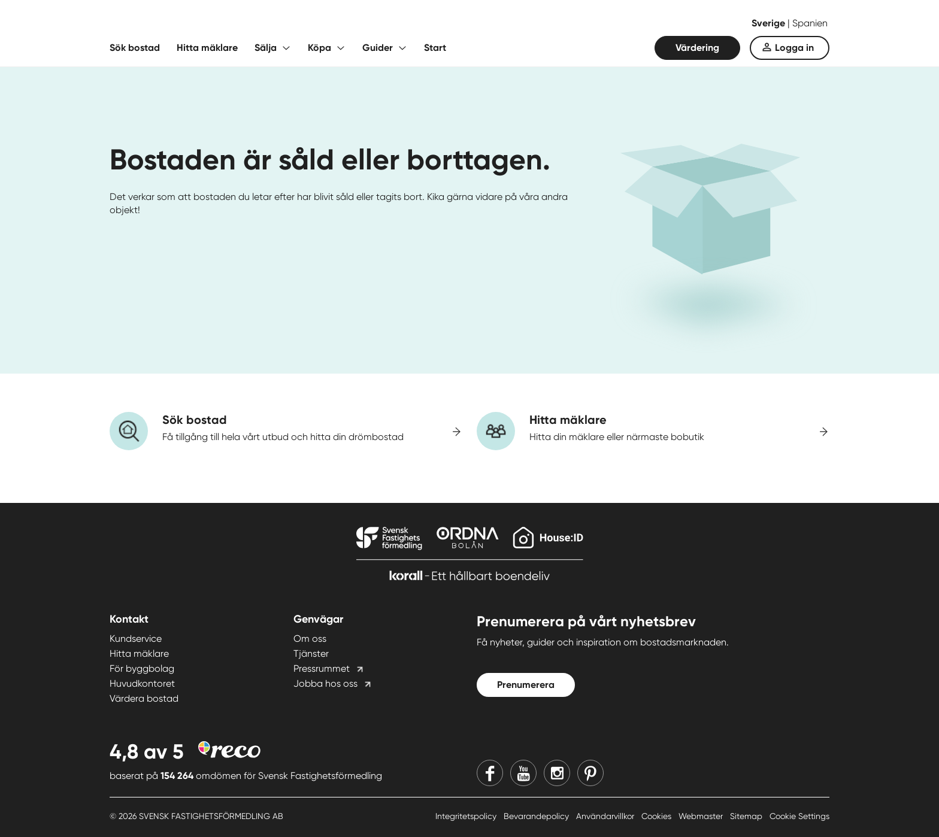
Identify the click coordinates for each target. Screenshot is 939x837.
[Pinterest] (590, 773)
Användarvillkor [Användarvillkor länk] (606, 816)
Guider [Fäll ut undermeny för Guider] (377, 47)
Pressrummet (321, 668)
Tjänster (311, 653)
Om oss (309, 638)
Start (435, 47)
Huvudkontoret (142, 683)
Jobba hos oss (325, 683)
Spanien (810, 23)
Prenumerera (526, 684)
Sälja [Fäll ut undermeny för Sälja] (266, 47)
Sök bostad (135, 47)
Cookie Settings (799, 816)
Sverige (769, 23)
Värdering (697, 47)
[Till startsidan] (229, 24)
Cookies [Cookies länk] (657, 816)
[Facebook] (490, 773)
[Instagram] (557, 773)
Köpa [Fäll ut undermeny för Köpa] (319, 47)
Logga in (794, 47)
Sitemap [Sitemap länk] (747, 816)
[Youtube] (523, 773)
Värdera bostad (144, 698)
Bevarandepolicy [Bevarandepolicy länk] (537, 816)
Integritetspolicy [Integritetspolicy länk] (467, 816)
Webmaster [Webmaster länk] (701, 816)
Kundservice (136, 638)
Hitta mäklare (207, 47)
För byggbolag (142, 668)
